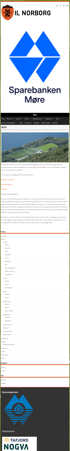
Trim (57, 119)
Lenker (21, 123)
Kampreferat (8, 254)
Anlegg (3, 342)
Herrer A (9, 119)
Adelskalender (8, 274)
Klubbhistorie (4, 338)
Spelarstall (7, 248)
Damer (27, 119)
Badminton (49, 119)
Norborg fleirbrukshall (9, 344)
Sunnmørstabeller (7, 331)
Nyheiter (7, 245)
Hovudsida (4, 236)
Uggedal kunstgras (6, 184)
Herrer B (18, 119)
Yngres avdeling (9, 311)
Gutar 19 (7, 307)
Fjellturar (3, 383)
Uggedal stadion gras (7, 179)
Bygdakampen (6, 314)
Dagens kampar (45, 123)
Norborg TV (6, 328)
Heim (3, 119)
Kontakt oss (28, 123)
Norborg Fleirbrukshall (8, 123)
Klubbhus (4, 189)
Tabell (6, 251)
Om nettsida (4, 355)
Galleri (3, 358)
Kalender (55, 123)
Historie (7, 284)
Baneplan (36, 123)
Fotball (3, 239)
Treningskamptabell (10, 268)
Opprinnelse (8, 317)
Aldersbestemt (37, 119)
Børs (6, 264)
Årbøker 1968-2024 (10, 271)
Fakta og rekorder (7, 324)
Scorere (7, 258)
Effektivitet (7, 261)
